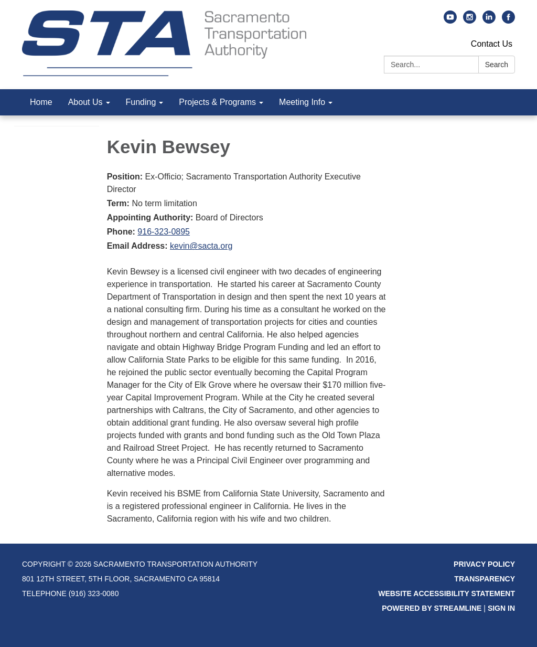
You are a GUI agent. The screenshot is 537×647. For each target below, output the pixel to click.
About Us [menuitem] (85, 102)
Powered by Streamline (431, 608)
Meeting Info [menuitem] (302, 102)
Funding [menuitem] (141, 102)
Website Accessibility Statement (446, 593)
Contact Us (491, 43)
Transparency (484, 579)
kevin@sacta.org (201, 245)
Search (496, 64)
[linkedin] (489, 20)
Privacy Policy (484, 564)
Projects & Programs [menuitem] (217, 102)
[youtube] (450, 20)
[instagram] (469, 20)
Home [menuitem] (41, 102)
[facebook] (508, 20)
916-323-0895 (163, 231)
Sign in (501, 608)
